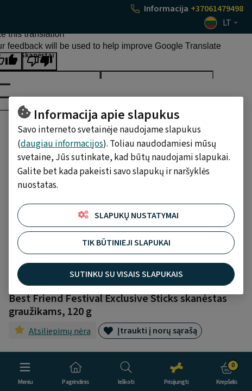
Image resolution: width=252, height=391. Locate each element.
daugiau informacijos (62, 143)
